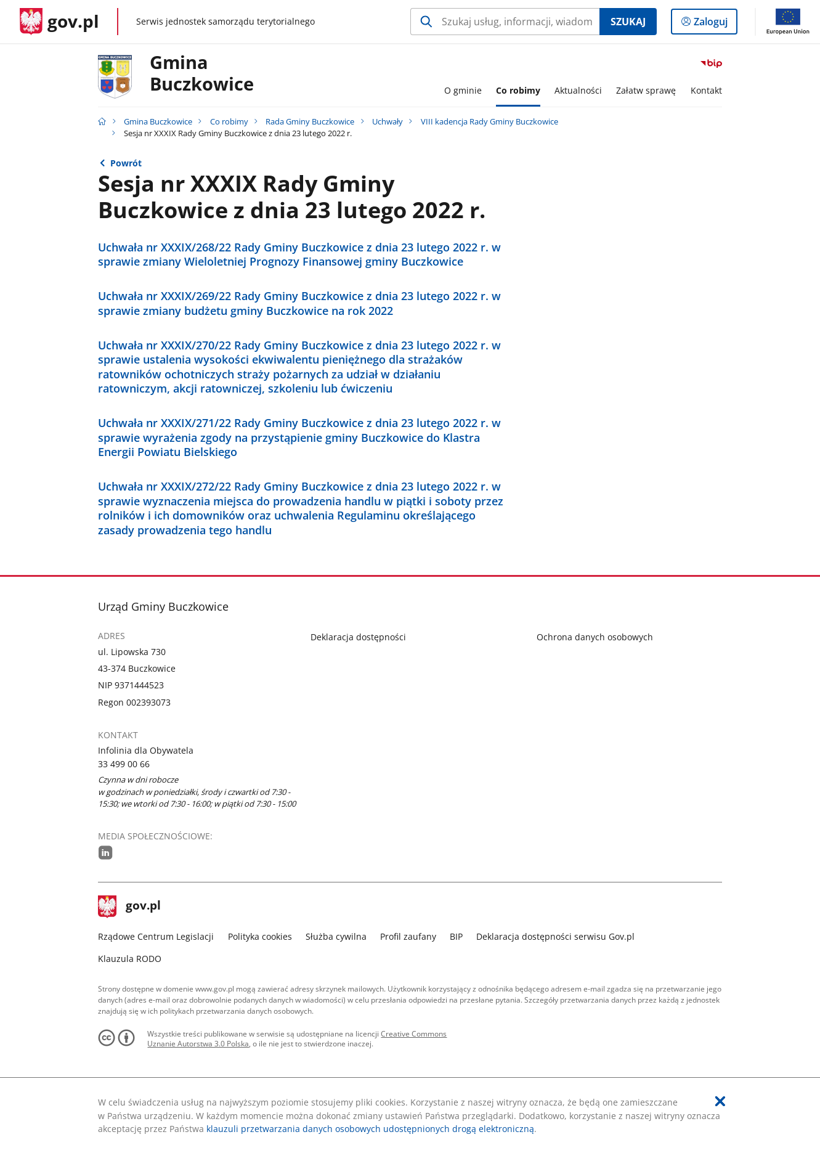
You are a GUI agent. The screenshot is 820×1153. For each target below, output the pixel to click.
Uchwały (387, 121)
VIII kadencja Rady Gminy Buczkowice (489, 121)
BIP (456, 936)
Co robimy (229, 121)
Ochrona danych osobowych (595, 637)
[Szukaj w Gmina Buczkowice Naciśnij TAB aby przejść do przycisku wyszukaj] (504, 21)
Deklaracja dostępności (358, 637)
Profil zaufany (408, 936)
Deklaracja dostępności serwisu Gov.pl (555, 936)
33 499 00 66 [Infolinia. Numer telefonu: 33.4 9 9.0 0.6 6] (124, 764)
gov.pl (129, 906)
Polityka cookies (260, 936)
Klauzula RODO (129, 958)
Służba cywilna (336, 936)
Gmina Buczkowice (202, 74)
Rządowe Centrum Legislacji (156, 936)
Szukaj (628, 21)
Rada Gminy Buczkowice (310, 121)
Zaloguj (714, 24)
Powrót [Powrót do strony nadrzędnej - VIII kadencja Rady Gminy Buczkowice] (126, 163)
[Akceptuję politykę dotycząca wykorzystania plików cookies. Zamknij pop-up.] (720, 1101)
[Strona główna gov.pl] (59, 21)
